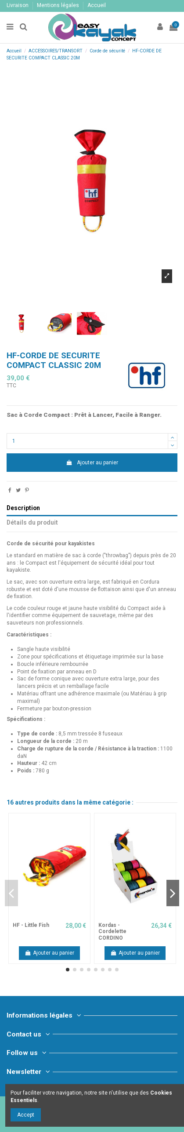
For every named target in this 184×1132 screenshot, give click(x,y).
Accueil (96, 5)
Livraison (18, 5)
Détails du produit (32, 522)
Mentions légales (58, 5)
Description (23, 507)
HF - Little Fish (31, 925)
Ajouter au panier (92, 462)
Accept (25, 1115)
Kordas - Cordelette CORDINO (112, 931)
